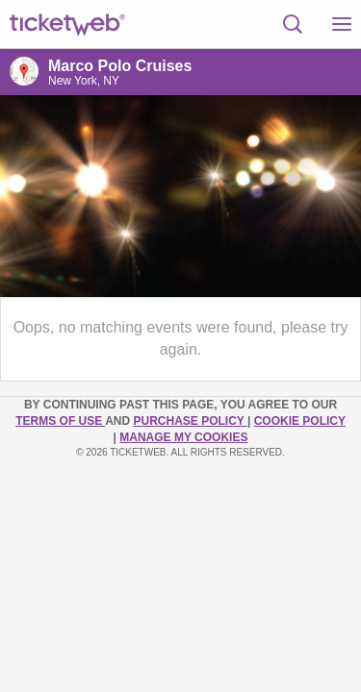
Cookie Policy (300, 421)
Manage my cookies (183, 437)
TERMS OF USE (60, 421)
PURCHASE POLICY (189, 421)
